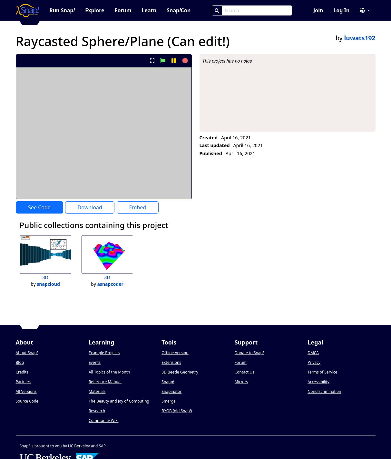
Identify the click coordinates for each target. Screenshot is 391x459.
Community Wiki (104, 420)
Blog (20, 362)
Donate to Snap (249, 352)
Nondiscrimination (324, 391)
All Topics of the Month (109, 372)
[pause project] (173, 60)
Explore (94, 10)
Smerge (168, 401)
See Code (39, 207)
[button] (365, 10)
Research (97, 411)
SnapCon (179, 10)
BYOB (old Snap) (176, 411)
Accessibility (318, 381)
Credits (22, 372)
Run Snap (62, 10)
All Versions (26, 391)
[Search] (217, 10)
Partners (23, 381)
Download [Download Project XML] (90, 207)
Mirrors (241, 381)
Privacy (314, 362)
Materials (97, 391)
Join (318, 10)
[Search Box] (257, 10)
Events (95, 362)
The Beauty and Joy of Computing (119, 401)
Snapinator (171, 391)
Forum (123, 10)
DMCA (313, 352)
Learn (149, 10)
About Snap (27, 352)
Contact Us (244, 372)
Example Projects (104, 352)
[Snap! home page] (27, 10)
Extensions (171, 362)
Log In (341, 10)
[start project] (163, 60)
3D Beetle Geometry (179, 372)
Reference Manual (105, 381)
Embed (137, 207)
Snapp (167, 381)
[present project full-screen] (152, 60)
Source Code (27, 401)
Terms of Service (322, 372)
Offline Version (174, 352)
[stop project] (184, 60)
